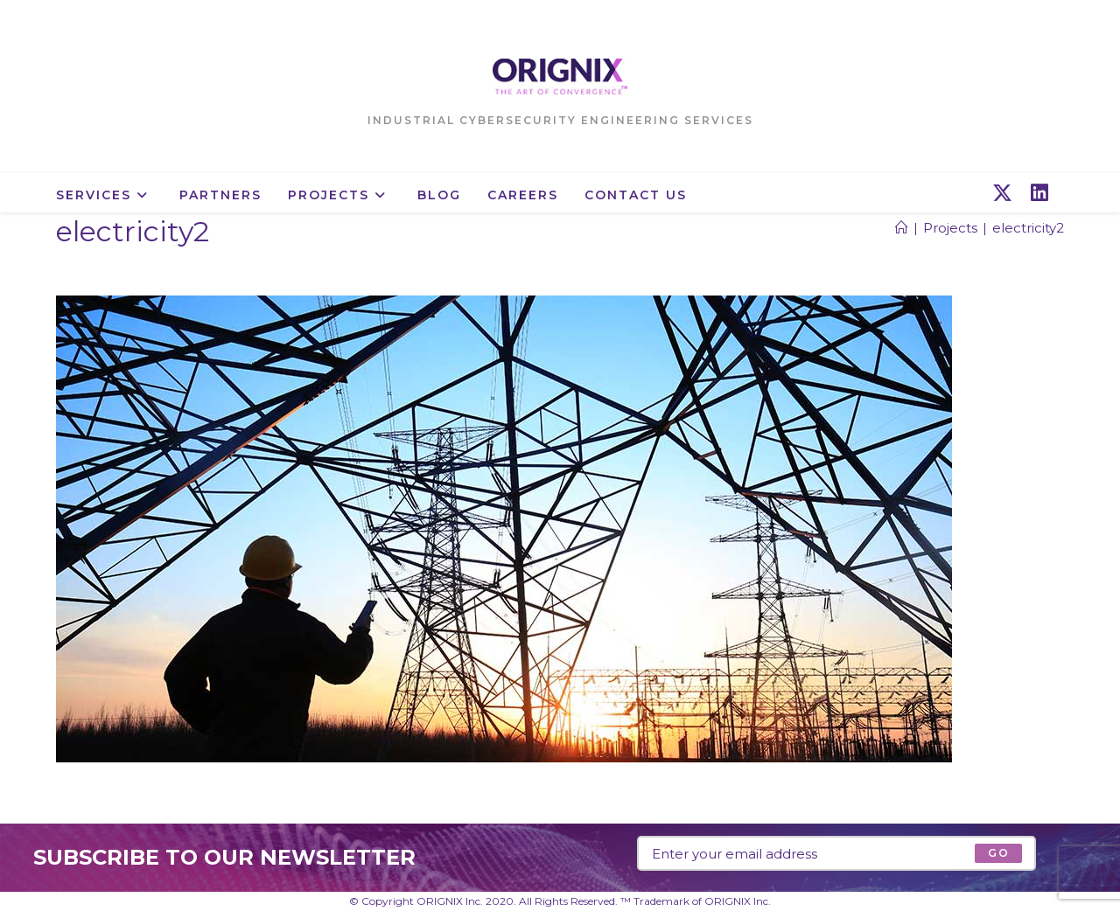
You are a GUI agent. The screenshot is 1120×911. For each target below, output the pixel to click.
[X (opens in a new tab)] (1002, 193)
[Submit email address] (998, 853)
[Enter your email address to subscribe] (836, 853)
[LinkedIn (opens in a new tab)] (1039, 193)
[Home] (901, 227)
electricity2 (1028, 227)
